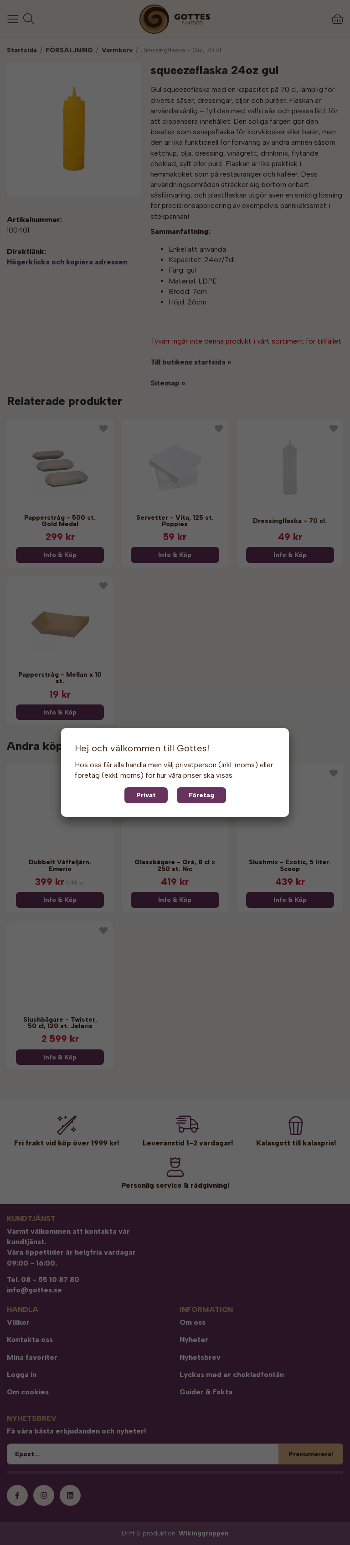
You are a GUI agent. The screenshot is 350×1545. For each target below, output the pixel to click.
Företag (201, 795)
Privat (146, 795)
